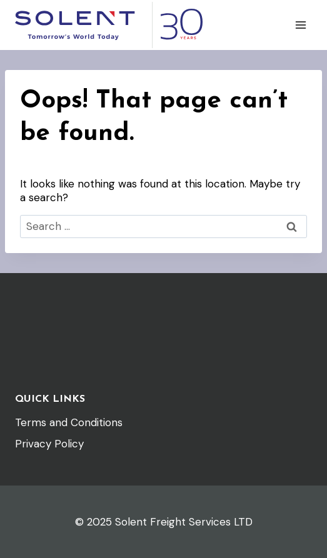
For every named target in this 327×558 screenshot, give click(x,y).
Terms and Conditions (69, 422)
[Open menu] (300, 24)
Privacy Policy (49, 444)
